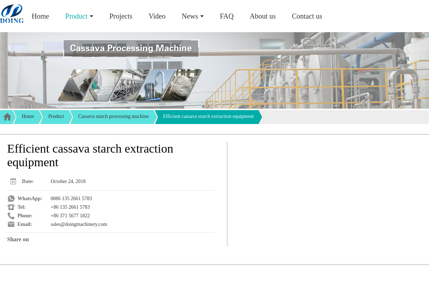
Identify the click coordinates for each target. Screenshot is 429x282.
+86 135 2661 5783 (70, 207)
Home (40, 16)
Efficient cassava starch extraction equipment (208, 116)
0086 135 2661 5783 (71, 198)
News (190, 16)
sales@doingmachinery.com (79, 224)
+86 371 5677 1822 (70, 215)
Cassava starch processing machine (113, 116)
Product (76, 16)
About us (263, 16)
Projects (120, 16)
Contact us (307, 16)
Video (157, 16)
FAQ (227, 16)
